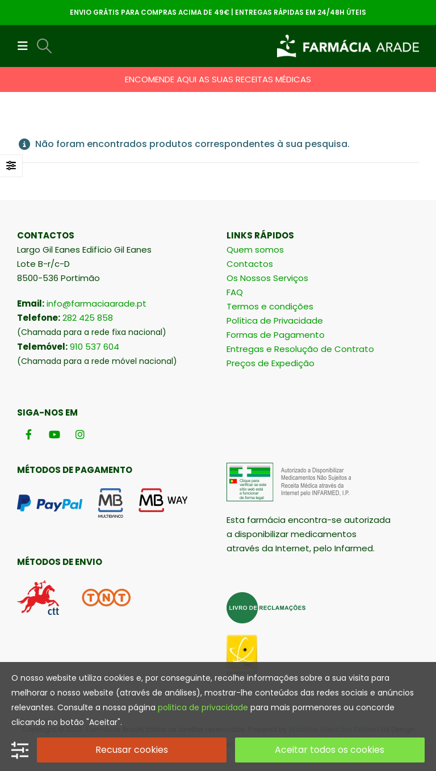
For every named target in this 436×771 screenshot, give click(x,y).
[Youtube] (54, 434)
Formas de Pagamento (276, 335)
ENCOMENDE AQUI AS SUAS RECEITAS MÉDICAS (218, 79)
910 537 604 (94, 347)
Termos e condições (270, 306)
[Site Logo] (348, 46)
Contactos (250, 264)
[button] (26, 46)
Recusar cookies (131, 749)
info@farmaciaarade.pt (96, 303)
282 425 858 (87, 318)
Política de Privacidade (275, 320)
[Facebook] (28, 434)
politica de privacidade (203, 707)
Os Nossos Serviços (267, 278)
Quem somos (255, 249)
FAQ (235, 292)
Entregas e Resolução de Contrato (300, 349)
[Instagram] (79, 434)
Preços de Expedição (271, 363)
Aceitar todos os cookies (329, 749)
